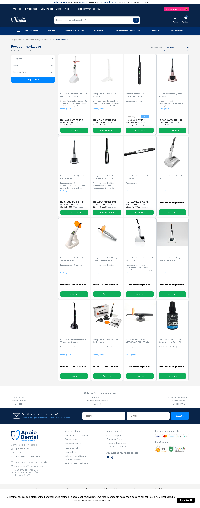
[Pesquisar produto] (136, 20)
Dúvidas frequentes (116, 446)
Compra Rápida (74, 130)
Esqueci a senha (73, 443)
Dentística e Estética (74, 31)
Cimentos (97, 397)
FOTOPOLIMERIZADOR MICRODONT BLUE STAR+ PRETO (137, 341)
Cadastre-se (71, 439)
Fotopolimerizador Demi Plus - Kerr (171, 177)
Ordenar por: (156, 47)
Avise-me (172, 212)
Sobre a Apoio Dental (75, 456)
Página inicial (16, 39)
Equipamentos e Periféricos (127, 31)
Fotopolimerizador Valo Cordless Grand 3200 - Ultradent (103, 177)
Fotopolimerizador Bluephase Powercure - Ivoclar (171, 259)
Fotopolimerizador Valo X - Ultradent (138, 177)
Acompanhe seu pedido (77, 435)
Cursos (97, 403)
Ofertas (51, 31)
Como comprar (114, 435)
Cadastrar (180, 416)
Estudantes (31, 9)
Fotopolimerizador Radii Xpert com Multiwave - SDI (73, 95)
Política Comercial (74, 459)
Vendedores (71, 452)
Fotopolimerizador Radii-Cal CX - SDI (105, 95)
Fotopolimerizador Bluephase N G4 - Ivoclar (140, 259)
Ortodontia (155, 31)
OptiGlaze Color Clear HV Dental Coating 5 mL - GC (169, 340)
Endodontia (99, 31)
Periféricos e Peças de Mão (37, 39)
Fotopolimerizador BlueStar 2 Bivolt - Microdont (139, 95)
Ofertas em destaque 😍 (176, 9)
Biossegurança (18, 400)
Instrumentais (176, 31)
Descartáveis (178, 400)
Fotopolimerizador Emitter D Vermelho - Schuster (73, 340)
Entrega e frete (114, 439)
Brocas (18, 403)
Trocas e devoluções (116, 443)
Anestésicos (18, 397)
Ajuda (69, 9)
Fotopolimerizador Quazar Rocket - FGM (170, 95)
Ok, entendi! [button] (186, 500)
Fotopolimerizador (59, 39)
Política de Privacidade (76, 463)
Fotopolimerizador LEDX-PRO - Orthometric (107, 340)
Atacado (17, 9)
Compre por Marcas (51, 9)
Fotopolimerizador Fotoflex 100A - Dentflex (72, 259)
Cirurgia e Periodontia (97, 400)
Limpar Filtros (33, 80)
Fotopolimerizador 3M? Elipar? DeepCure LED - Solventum (106, 259)
